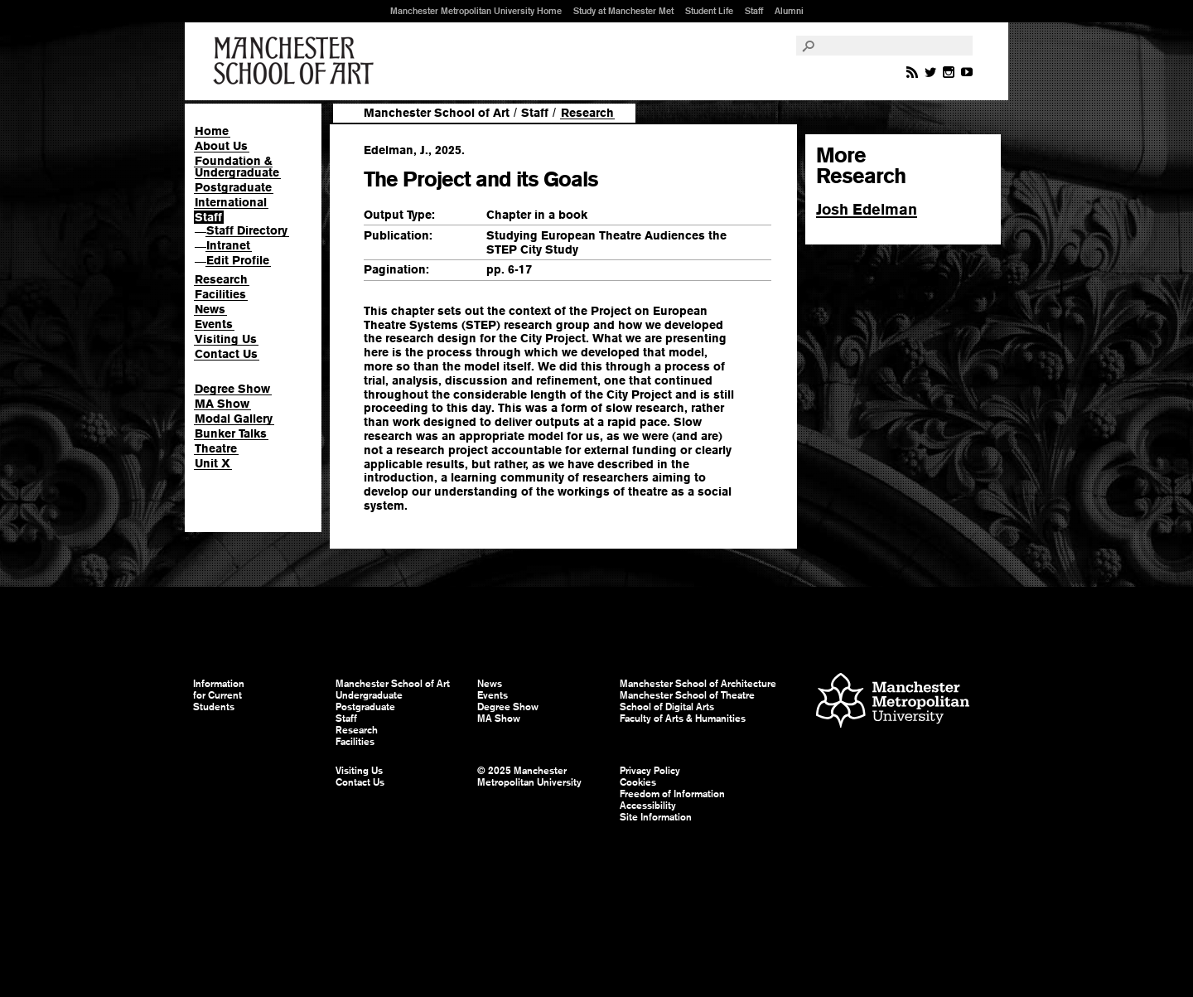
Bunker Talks (231, 433)
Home (212, 131)
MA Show (222, 403)
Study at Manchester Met (623, 11)
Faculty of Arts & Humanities (683, 718)
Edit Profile (237, 260)
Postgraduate (233, 187)
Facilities (220, 294)
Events (214, 324)
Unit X (212, 463)
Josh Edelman (866, 209)
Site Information (656, 817)
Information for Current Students (218, 695)
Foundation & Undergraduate (237, 166)
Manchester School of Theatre (687, 695)
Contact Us (226, 354)
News (210, 309)
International (231, 202)
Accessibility (648, 805)
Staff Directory (246, 230)
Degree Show (232, 388)
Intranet (228, 245)
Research (221, 279)
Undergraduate (369, 695)
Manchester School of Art (297, 61)
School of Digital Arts (667, 707)
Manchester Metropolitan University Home (476, 11)
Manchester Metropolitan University (892, 702)
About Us (221, 145)
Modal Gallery (234, 418)
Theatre (216, 448)
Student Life (709, 11)
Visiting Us (226, 339)
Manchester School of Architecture (698, 684)
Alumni (789, 11)
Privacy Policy (650, 771)
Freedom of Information (672, 794)
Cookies (638, 782)
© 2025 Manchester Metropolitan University (529, 776)
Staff (754, 11)
